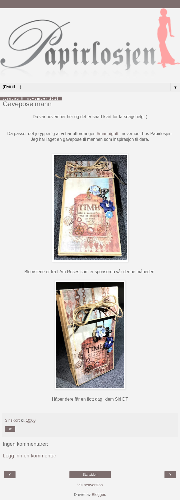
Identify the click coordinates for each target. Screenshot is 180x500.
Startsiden (90, 475)
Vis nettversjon (90, 485)
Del (10, 429)
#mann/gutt (107, 133)
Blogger (98, 494)
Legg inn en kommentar (29, 456)
